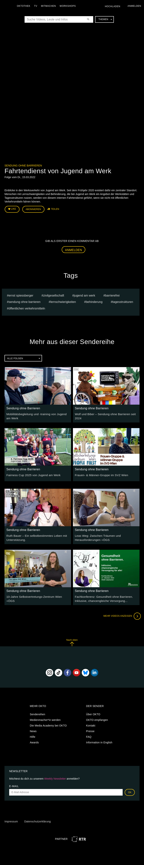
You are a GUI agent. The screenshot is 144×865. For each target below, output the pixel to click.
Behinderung (94, 301)
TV (36, 6)
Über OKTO (93, 711)
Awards (34, 739)
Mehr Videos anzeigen (121, 612)
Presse (90, 727)
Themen (105, 19)
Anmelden (73, 249)
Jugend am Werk (84, 294)
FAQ (89, 733)
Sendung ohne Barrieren (23, 165)
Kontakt (90, 722)
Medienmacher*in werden (45, 716)
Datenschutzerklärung (37, 818)
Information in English (99, 739)
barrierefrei (112, 294)
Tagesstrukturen (122, 301)
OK (129, 789)
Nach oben (72, 639)
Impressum (11, 818)
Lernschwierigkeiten (63, 301)
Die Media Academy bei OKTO (48, 722)
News (33, 727)
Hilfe (32, 733)
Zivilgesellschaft (53, 294)
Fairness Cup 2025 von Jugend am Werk (31, 473)
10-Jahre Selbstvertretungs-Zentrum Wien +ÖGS (35, 593)
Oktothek (24, 6)
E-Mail (14, 782)
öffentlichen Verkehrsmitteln (27, 307)
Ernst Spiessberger (21, 294)
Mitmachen (49, 6)
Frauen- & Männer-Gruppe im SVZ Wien (99, 473)
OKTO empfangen (97, 716)
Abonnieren (33, 208)
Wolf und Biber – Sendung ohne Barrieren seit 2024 (106, 412)
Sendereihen (37, 711)
